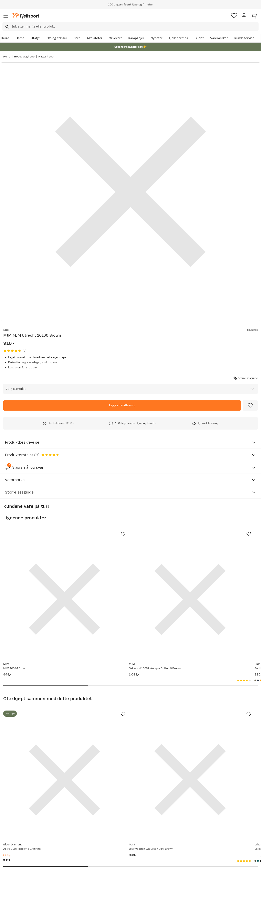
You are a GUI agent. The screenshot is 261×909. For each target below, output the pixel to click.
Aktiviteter (94, 38)
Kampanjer (136, 38)
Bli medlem (243, 813)
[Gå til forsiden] (25, 16)
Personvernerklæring (115, 902)
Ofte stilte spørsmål (18, 847)
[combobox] (130, 26)
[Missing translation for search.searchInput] (7, 26)
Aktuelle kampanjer (71, 847)
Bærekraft (117, 873)
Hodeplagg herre (24, 56)
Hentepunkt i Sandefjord (22, 873)
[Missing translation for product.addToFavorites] (250, 405)
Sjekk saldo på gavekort (21, 854)
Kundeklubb (118, 854)
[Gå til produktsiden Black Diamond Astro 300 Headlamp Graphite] (43, 716)
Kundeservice (244, 38)
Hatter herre (45, 56)
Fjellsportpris (178, 38)
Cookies (152, 902)
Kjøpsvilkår (137, 902)
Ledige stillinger (121, 867)
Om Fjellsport (119, 847)
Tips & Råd (12, 867)
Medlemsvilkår (120, 860)
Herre (5, 38)
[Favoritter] (234, 15)
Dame (20, 38)
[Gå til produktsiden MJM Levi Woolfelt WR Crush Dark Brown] (126, 716)
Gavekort (115, 38)
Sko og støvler (56, 38)
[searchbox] (134, 26)
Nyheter (157, 38)
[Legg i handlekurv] (122, 405)
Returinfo (11, 860)
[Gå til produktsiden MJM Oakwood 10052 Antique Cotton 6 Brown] (126, 578)
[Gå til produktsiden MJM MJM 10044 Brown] (43, 578)
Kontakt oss (12, 880)
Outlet (199, 38)
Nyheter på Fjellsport (72, 854)
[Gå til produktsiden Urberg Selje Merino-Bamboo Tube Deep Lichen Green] (210, 716)
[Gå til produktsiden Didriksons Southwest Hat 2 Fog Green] (210, 578)
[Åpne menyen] (6, 15)
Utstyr (35, 38)
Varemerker (219, 38)
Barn (77, 38)
